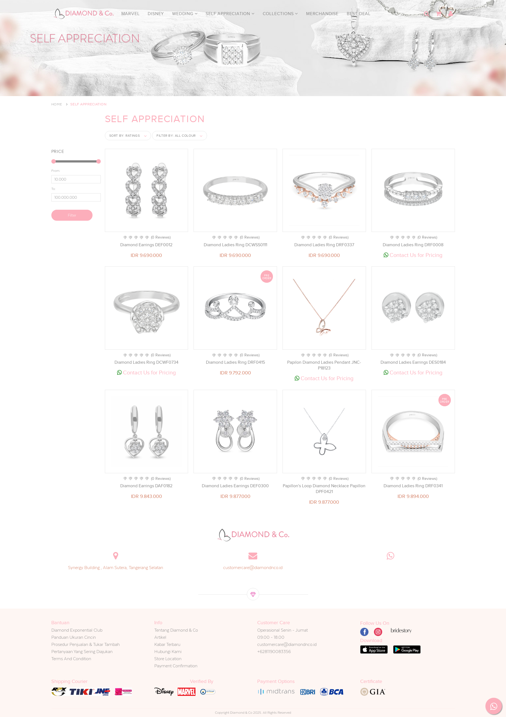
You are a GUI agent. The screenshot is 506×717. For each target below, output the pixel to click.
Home (56, 104)
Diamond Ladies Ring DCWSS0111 (235, 244)
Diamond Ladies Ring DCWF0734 (146, 362)
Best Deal (359, 13)
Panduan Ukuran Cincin (73, 637)
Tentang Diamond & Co (176, 630)
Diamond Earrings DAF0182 (146, 485)
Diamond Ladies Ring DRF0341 (413, 485)
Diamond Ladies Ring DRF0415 (235, 362)
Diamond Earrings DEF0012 (146, 244)
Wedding (184, 13)
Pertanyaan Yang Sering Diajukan (82, 651)
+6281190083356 (274, 651)
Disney (156, 13)
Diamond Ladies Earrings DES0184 (413, 362)
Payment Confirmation (175, 665)
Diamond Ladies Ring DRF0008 (413, 244)
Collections (280, 13)
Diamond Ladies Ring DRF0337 (324, 244)
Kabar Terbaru (167, 644)
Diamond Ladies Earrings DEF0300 (235, 485)
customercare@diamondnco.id (253, 567)
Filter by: (176, 136)
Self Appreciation (230, 13)
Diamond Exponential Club (76, 630)
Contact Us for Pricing (413, 255)
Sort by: (124, 136)
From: (55, 171)
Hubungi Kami (167, 651)
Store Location (167, 658)
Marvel (130, 13)
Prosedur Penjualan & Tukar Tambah (85, 644)
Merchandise (322, 13)
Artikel (160, 637)
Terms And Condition (71, 658)
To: (53, 189)
